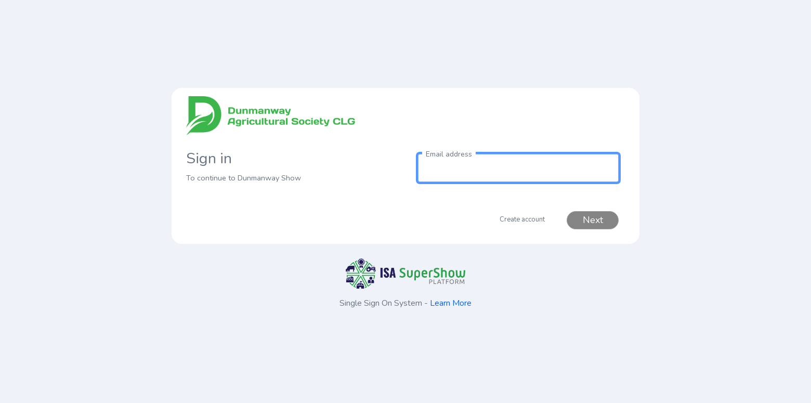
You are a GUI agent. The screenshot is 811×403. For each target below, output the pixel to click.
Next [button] (593, 220)
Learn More (451, 303)
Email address (449, 154)
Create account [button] (522, 219)
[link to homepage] (292, 119)
